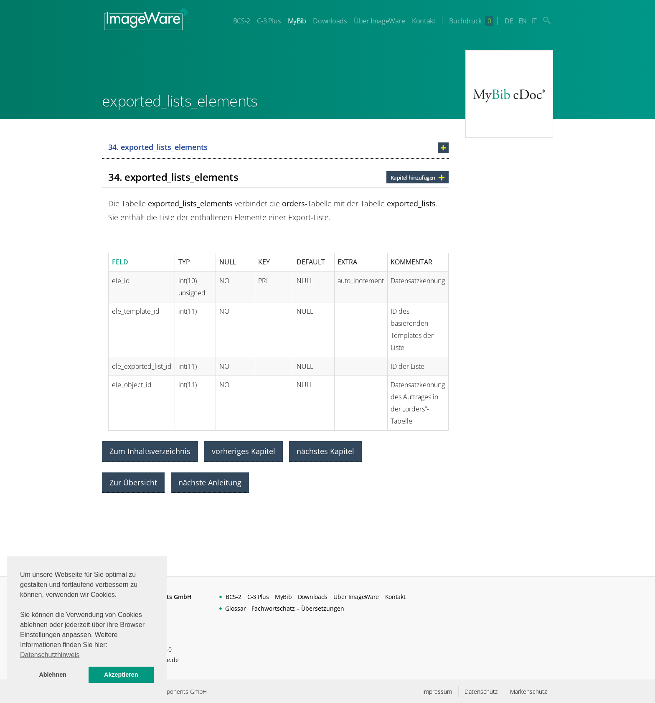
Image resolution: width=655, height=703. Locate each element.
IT (534, 20)
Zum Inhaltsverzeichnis (149, 451)
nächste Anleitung (209, 482)
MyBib (297, 20)
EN (522, 20)
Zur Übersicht (133, 482)
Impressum (437, 691)
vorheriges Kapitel (243, 451)
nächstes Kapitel (325, 451)
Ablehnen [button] (52, 674)
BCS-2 (241, 20)
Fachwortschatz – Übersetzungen (297, 608)
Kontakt (423, 20)
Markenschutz (528, 691)
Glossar (235, 608)
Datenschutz (481, 691)
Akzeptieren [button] (121, 674)
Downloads (330, 20)
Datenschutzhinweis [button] (49, 654)
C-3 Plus (269, 20)
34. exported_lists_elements (158, 147)
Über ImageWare (379, 20)
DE (509, 20)
